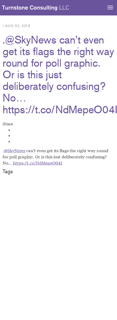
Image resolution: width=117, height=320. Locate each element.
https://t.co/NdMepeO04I (37, 163)
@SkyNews (14, 150)
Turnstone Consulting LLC (35, 8)
